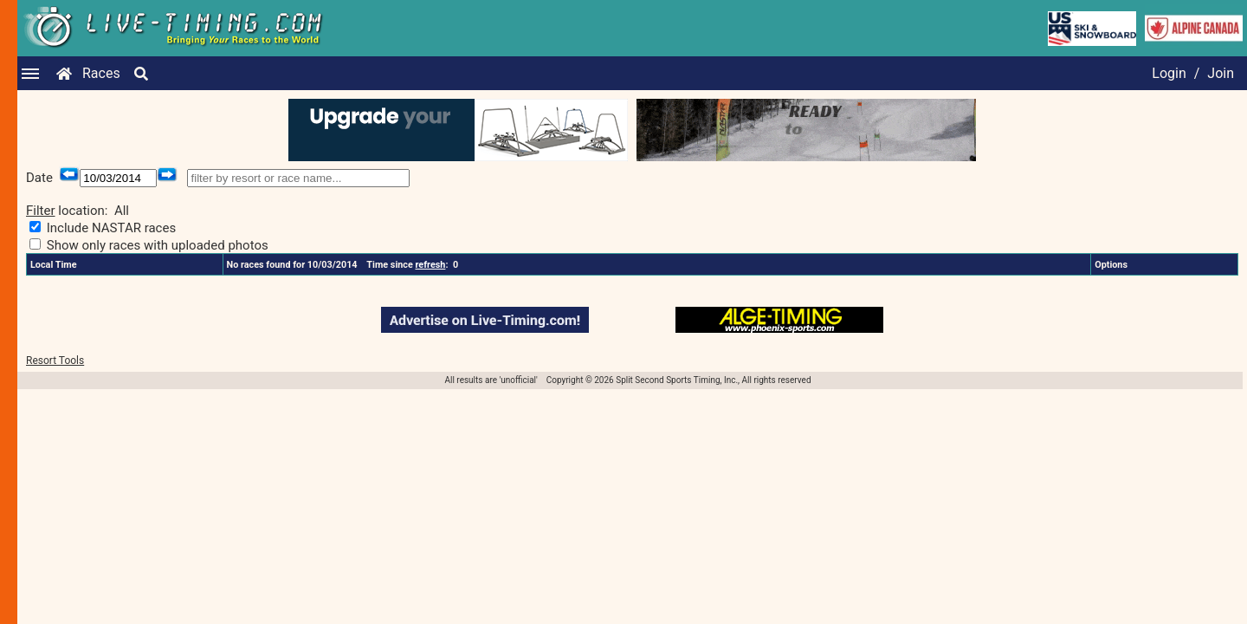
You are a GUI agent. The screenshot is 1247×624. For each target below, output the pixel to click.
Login (1169, 73)
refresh (431, 264)
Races (101, 73)
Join (1220, 73)
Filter (40, 210)
